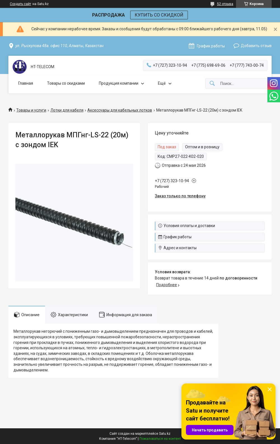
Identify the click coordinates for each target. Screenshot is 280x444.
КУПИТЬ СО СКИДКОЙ (159, 15)
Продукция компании (118, 83)
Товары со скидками (66, 83)
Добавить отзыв (256, 45)
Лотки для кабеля (66, 110)
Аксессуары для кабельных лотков (119, 110)
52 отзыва (225, 4)
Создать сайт (20, 4)
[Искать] (212, 83)
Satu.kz (165, 434)
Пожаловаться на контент (160, 439)
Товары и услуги (31, 110)
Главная (25, 83)
